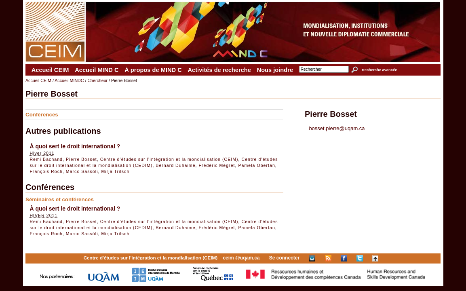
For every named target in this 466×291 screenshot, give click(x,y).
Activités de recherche (219, 70)
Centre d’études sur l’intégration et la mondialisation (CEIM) (169, 159)
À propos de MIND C (153, 70)
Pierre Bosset (81, 159)
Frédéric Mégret (217, 165)
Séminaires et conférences (59, 199)
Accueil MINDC (69, 80)
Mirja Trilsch (115, 171)
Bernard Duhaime (175, 165)
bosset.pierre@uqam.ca (337, 128)
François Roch (46, 171)
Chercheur (97, 80)
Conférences (41, 115)
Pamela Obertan (256, 165)
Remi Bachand (46, 159)
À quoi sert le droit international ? (75, 146)
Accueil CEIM (50, 70)
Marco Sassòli (82, 171)
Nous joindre (275, 70)
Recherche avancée (379, 70)
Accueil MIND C (96, 70)
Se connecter (284, 258)
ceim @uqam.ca (241, 258)
